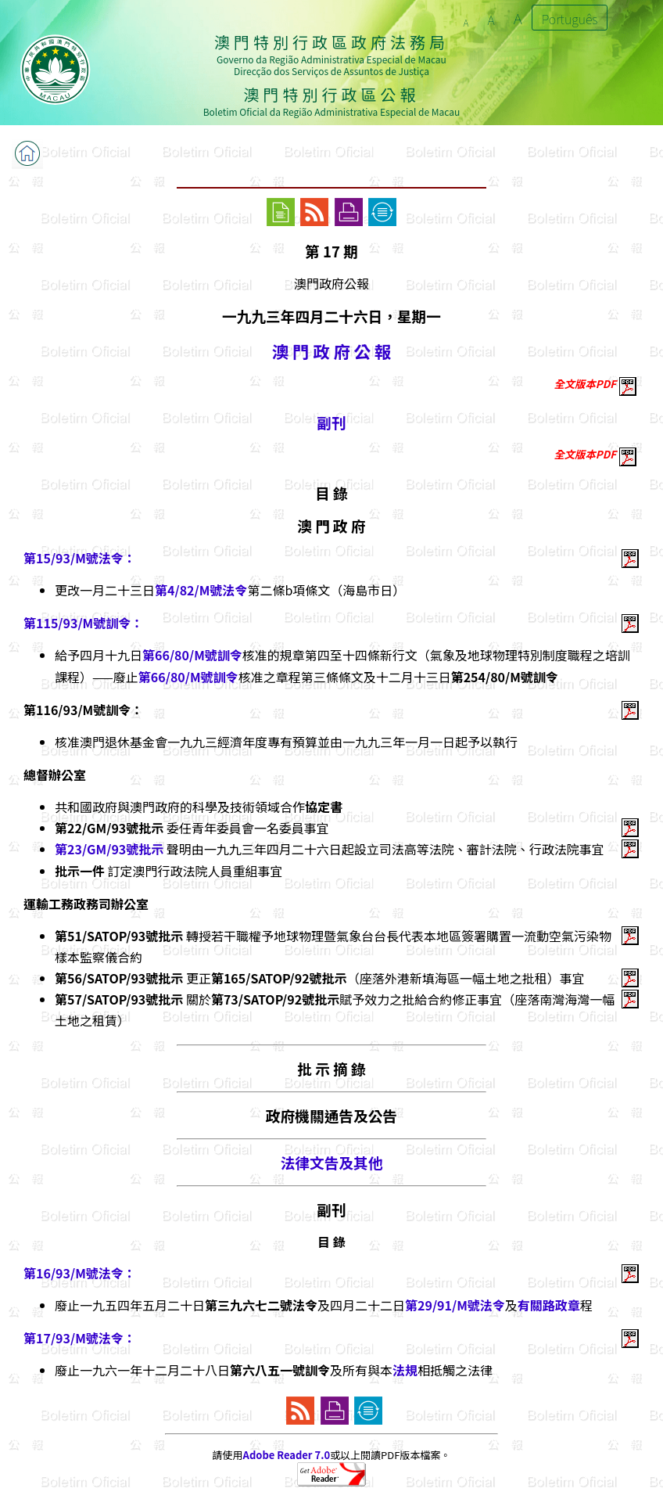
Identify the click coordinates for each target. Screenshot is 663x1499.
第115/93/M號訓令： (83, 622)
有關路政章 (549, 1305)
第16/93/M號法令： (79, 1273)
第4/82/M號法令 (201, 590)
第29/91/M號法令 (455, 1305)
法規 (405, 1370)
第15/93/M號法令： (79, 557)
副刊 (331, 422)
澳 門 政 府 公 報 (331, 351)
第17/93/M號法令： (79, 1337)
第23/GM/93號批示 (109, 848)
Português (570, 18)
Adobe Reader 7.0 (286, 1454)
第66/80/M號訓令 (192, 654)
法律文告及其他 (332, 1162)
